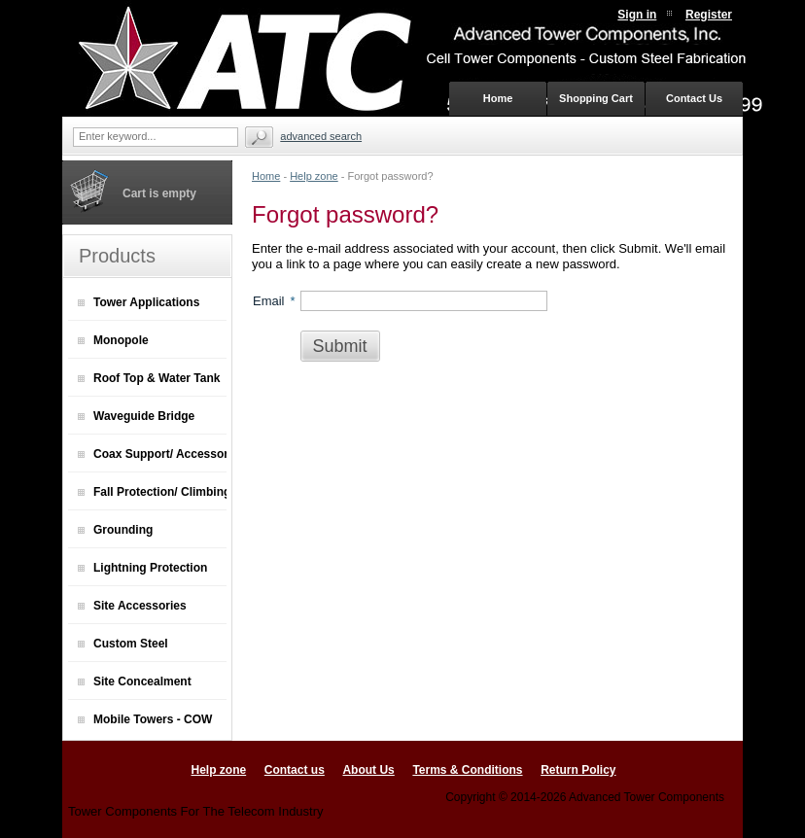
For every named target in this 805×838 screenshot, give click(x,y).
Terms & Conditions (467, 770)
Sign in (636, 14)
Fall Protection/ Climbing (152, 492)
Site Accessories (132, 605)
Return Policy (578, 770)
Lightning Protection (142, 568)
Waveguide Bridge (136, 416)
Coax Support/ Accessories (152, 454)
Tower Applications (138, 302)
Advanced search (321, 136)
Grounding (115, 530)
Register (708, 14)
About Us (368, 770)
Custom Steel (123, 643)
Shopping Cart (596, 98)
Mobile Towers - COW (145, 719)
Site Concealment (135, 681)
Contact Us (694, 98)
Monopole (113, 340)
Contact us (294, 770)
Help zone (314, 176)
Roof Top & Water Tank (149, 378)
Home (266, 176)
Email (269, 301)
